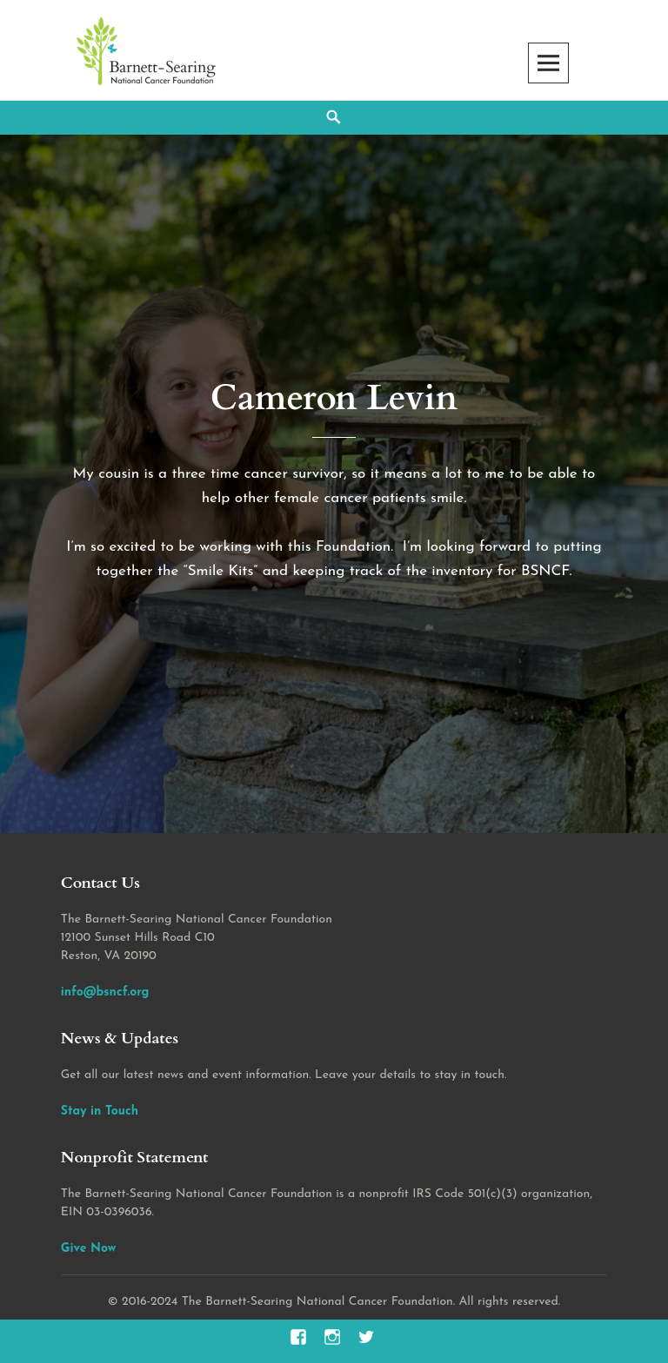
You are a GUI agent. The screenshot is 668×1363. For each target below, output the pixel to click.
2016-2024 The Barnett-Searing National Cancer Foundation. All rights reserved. (341, 1301)
